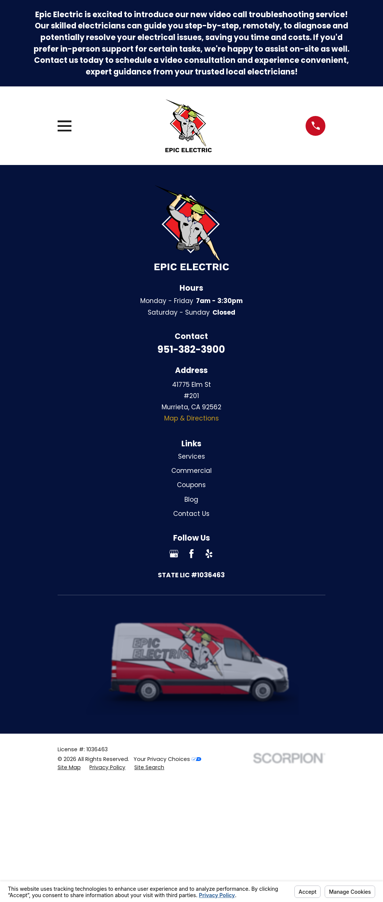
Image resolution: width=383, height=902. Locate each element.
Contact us (56, 60)
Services (191, 456)
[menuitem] (69, 767)
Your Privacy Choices (167, 759)
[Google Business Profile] (173, 553)
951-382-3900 (191, 349)
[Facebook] (191, 553)
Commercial (191, 470)
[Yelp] (209, 553)
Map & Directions (191, 418)
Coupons (191, 484)
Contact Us (191, 513)
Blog (191, 499)
